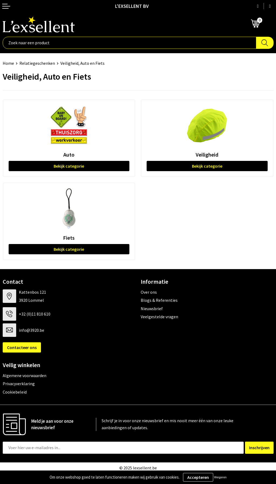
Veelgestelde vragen (159, 316)
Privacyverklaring (19, 383)
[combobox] (129, 43)
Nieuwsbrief (152, 308)
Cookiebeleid (15, 392)
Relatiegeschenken (37, 63)
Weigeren (220, 477)
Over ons (149, 292)
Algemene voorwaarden (24, 375)
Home (8, 63)
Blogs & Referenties (159, 300)
